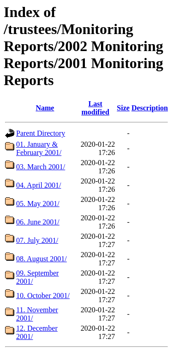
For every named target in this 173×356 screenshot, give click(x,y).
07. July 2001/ (37, 240)
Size (123, 108)
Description (149, 108)
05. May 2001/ (38, 203)
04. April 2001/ (38, 185)
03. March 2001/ (40, 167)
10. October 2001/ (43, 295)
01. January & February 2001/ (38, 148)
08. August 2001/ (41, 259)
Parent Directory (40, 133)
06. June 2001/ (38, 222)
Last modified (95, 108)
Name (45, 108)
